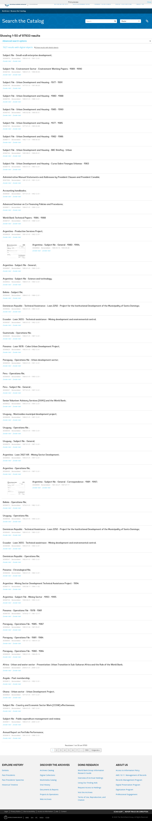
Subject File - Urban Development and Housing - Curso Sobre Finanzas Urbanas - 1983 (46, 164)
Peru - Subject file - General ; (17, 387)
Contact (64, 811)
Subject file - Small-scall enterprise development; (27, 55)
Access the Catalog (18, 11)
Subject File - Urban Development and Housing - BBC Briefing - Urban (37, 150)
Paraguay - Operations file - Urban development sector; (31, 360)
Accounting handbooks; (14, 191)
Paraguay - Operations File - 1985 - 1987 (23, 624)
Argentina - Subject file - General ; (20, 265)
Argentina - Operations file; (16, 468)
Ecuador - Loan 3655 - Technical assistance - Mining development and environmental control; (49, 319)
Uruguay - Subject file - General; (19, 441)
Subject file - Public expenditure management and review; (32, 719)
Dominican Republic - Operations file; (21, 556)
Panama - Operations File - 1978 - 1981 (22, 611)
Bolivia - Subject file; (13, 292)
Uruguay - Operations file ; (16, 428)
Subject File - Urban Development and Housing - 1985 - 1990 (33, 110)
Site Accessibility (29, 811)
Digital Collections (47, 775)
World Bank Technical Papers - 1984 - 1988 (24, 218)
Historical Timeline (10, 785)
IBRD (27, 818)
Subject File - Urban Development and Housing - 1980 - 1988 (33, 96)
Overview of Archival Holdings (90, 778)
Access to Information (45, 811)
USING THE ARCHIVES (123, 4)
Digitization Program (124, 789)
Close (149, 2)
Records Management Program (129, 780)
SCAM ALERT (118, 812)
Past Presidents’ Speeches (13, 780)
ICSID (47, 818)
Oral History (45, 785)
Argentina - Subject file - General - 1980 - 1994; (56, 245)
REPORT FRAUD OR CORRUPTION (136, 812)
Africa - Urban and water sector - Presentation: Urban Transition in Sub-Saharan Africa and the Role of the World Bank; (63, 665)
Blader (130, 21)
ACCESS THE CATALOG (102, 4)
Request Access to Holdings (89, 787)
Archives (5, 11)
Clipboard (147, 21)
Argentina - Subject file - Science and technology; (27, 279)
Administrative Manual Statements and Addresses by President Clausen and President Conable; (51, 177)
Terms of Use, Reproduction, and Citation (92, 798)
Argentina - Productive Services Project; (23, 231)
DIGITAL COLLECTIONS (81, 4)
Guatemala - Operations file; (17, 333)
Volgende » (96, 750)
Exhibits (5, 770)
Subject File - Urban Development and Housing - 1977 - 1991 (32, 82)
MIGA (42, 818)
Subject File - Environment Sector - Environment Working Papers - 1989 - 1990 (42, 69)
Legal (6, 811)
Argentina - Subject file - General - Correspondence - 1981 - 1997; (65, 482)
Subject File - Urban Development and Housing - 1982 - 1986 (33, 137)
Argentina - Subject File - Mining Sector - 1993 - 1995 (29, 597)
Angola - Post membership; (16, 678)
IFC (36, 818)
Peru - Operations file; (14, 374)
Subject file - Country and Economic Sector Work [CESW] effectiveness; (39, 705)
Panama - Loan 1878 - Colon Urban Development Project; (31, 347)
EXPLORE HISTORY (61, 4)
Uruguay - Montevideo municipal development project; (30, 414)
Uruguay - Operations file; (16, 516)
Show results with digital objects (46, 47)
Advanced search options (15, 41)
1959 (86, 750)
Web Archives (45, 799)
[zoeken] (115, 21)
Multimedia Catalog (48, 780)
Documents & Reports (49, 789)
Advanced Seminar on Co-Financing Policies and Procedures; (33, 204)
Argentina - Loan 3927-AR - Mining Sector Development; (31, 455)
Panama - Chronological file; (17, 570)
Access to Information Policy (127, 770)
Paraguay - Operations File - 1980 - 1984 (23, 651)
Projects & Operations (49, 794)
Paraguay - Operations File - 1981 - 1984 (23, 638)
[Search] (101, 21)
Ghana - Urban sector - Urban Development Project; (29, 692)
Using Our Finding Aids (87, 783)
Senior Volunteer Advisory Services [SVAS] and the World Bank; (34, 401)
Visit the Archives (85, 792)
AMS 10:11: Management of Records (131, 775)
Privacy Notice (16, 811)
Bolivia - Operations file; (15, 502)
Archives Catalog (47, 770)
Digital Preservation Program (128, 785)
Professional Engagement (126, 794)
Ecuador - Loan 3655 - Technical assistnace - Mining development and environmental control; (49, 543)
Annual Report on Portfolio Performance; (23, 732)
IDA (32, 818)
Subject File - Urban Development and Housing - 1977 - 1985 (33, 123)
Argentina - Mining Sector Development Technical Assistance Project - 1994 (41, 584)
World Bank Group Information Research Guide (91, 771)
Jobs (57, 811)
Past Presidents (8, 775)
